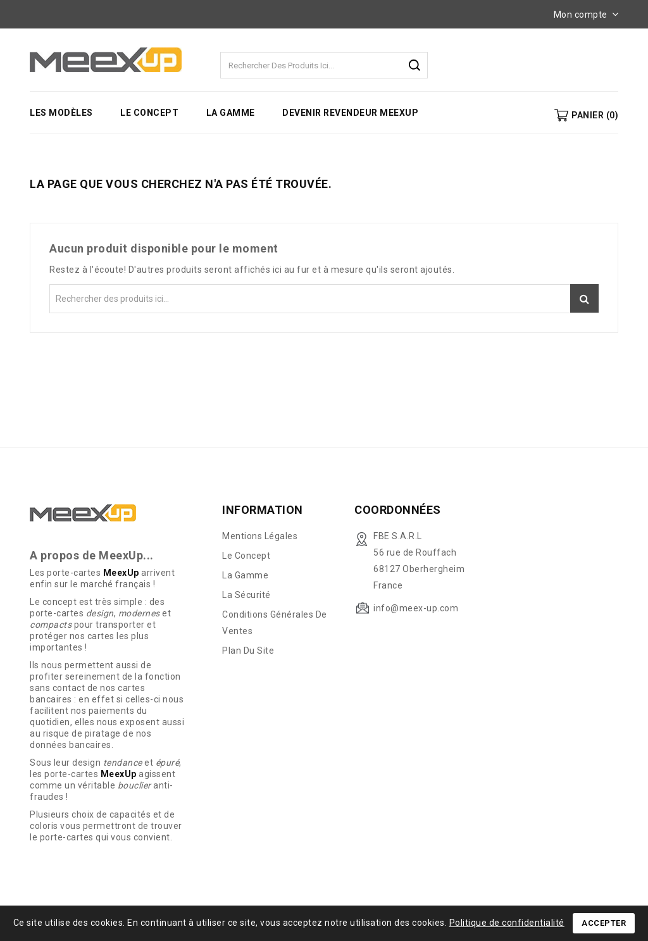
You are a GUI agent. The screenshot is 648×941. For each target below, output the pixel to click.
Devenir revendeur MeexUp (350, 113)
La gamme (230, 113)
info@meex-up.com (415, 608)
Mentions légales (259, 536)
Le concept (149, 113)
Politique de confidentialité (506, 923)
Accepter (604, 923)
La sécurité (246, 595)
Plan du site (248, 650)
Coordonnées (397, 509)
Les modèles (61, 113)
